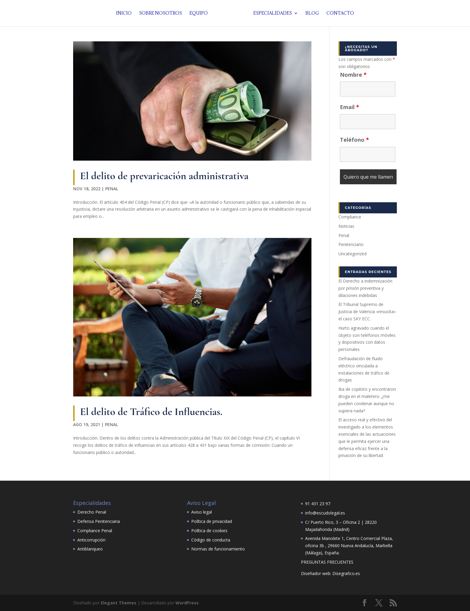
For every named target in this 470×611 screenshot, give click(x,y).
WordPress (187, 603)
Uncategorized (352, 254)
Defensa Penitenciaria (98, 521)
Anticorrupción (91, 540)
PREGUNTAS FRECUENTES (327, 562)
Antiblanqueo (90, 549)
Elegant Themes (118, 603)
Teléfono (354, 139)
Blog (310, 13)
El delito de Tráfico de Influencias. (151, 411)
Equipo (200, 13)
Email (349, 107)
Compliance (349, 217)
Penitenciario (351, 244)
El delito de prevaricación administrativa (164, 175)
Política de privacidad (211, 521)
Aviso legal (201, 512)
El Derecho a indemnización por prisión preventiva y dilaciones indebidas (365, 288)
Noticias (346, 226)
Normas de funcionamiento (218, 549)
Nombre (353, 74)
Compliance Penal (94, 530)
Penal (111, 188)
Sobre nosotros (162, 13)
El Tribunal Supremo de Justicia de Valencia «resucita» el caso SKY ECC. (367, 311)
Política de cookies (209, 530)
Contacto (338, 13)
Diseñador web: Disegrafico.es (330, 573)
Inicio (125, 13)
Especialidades (271, 13)
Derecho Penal (91, 512)
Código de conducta (210, 540)
